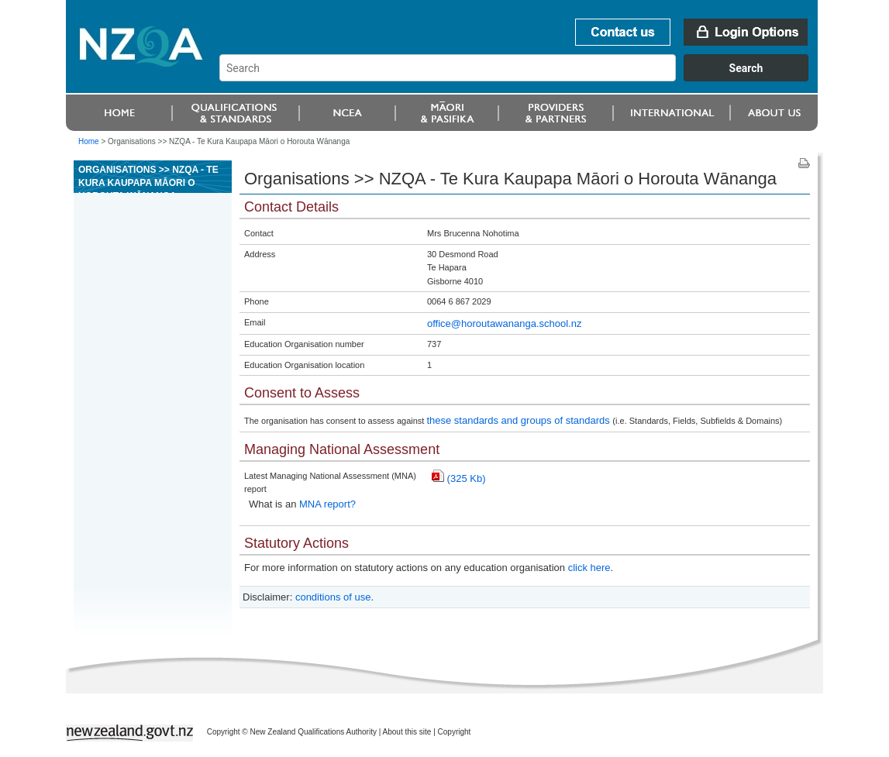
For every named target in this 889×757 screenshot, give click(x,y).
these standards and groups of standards (519, 420)
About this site (407, 732)
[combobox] (521, 77)
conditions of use (333, 597)
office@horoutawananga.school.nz (504, 323)
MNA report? (327, 504)
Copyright (454, 732)
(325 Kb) (458, 478)
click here (589, 567)
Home (88, 141)
